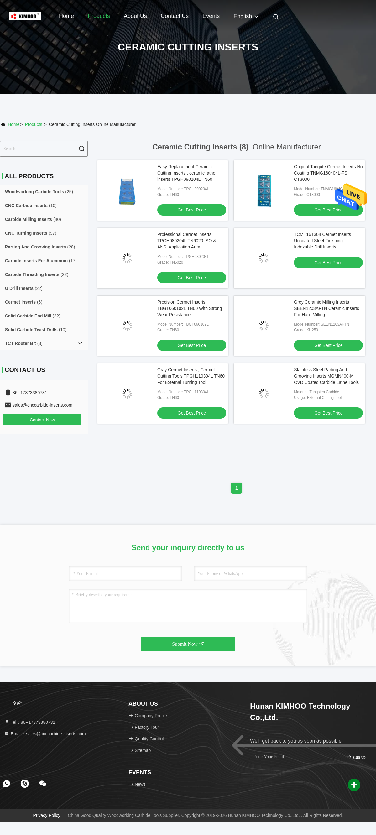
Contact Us (175, 16)
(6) (23, 302)
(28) (40, 246)
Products (99, 16)
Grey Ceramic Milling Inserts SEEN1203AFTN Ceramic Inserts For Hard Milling (326, 308)
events (211, 16)
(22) (36, 274)
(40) (33, 219)
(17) (41, 260)
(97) (30, 233)
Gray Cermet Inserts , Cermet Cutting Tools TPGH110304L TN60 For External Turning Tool (191, 376)
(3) (24, 343)
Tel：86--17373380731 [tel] (29, 722)
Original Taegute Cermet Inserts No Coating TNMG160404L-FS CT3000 (328, 173)
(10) (31, 205)
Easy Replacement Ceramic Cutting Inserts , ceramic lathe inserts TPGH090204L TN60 (186, 173)
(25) (39, 191)
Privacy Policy (46, 815)
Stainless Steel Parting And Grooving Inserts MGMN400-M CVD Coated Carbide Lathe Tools (326, 376)
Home (66, 16)
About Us (135, 16)
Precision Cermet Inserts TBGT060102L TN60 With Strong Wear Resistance (189, 308)
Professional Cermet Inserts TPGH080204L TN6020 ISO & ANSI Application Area (186, 240)
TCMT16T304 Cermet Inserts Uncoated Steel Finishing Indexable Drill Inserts (322, 240)
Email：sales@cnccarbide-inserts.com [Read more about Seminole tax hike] (45, 733)
